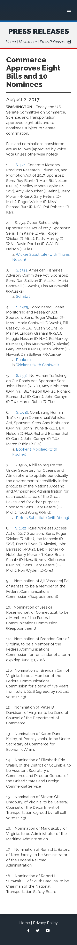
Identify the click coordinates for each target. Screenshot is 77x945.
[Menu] (69, 10)
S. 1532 (22, 375)
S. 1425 (22, 307)
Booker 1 (23, 360)
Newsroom (28, 42)
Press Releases (38, 31)
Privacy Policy (45, 923)
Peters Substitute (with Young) (42, 518)
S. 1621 (20, 528)
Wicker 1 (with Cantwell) (37, 365)
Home (11, 42)
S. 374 (21, 165)
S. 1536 (22, 412)
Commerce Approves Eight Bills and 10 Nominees (33, 72)
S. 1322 (21, 270)
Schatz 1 (23, 296)
